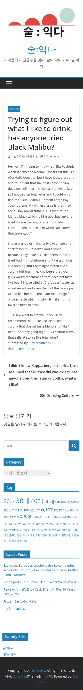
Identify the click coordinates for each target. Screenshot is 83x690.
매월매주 (9, 654)
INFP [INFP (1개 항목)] (26, 510)
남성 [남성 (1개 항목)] (74, 517)
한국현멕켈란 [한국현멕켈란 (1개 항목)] (40, 535)
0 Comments (50, 156)
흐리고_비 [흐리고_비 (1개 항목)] (17, 540)
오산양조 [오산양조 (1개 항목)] (46, 529)
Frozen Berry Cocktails (20, 601)
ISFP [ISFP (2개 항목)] (49, 509)
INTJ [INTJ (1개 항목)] (32, 510)
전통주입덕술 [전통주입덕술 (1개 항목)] (14, 535)
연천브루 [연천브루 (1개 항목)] (25, 529)
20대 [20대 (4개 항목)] (9, 501)
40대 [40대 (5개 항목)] (37, 501)
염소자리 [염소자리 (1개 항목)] (35, 529)
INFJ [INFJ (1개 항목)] (20, 510)
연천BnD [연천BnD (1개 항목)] (14, 529)
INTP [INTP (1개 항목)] (37, 510)
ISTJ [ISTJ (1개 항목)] (56, 510)
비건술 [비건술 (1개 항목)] (50, 523)
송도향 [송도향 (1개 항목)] (58, 523)
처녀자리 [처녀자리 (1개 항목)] (27, 535)
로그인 (43, 423)
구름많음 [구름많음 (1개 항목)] (56, 517)
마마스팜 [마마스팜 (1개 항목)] (8, 523)
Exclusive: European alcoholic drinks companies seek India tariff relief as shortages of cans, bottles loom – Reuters (41, 570)
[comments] (25, 349)
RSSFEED (14, 109)
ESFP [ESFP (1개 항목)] (14, 510)
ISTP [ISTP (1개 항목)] (61, 510)
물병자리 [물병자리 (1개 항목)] (40, 523)
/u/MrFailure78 (40, 343)
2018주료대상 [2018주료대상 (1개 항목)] (62, 502)
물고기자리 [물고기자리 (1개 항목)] (29, 523)
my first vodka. (14, 609)
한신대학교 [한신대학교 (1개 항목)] (54, 535)
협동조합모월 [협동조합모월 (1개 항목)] (69, 535)
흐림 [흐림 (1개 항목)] (25, 540)
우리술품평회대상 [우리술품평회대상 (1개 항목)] (61, 529)
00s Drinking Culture (59, 395)
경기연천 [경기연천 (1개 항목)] (14, 517)
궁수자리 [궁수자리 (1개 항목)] (66, 517)
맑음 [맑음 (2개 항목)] (18, 523)
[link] (11, 349)
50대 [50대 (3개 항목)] (49, 501)
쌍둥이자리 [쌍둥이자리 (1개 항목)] (69, 523)
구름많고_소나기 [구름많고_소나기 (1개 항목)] (41, 517)
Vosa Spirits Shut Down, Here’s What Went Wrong (40, 582)
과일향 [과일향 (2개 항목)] (25, 516)
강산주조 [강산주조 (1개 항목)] (70, 510)
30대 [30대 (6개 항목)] (23, 500)
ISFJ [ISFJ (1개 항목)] (43, 510)
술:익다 (41, 49)
